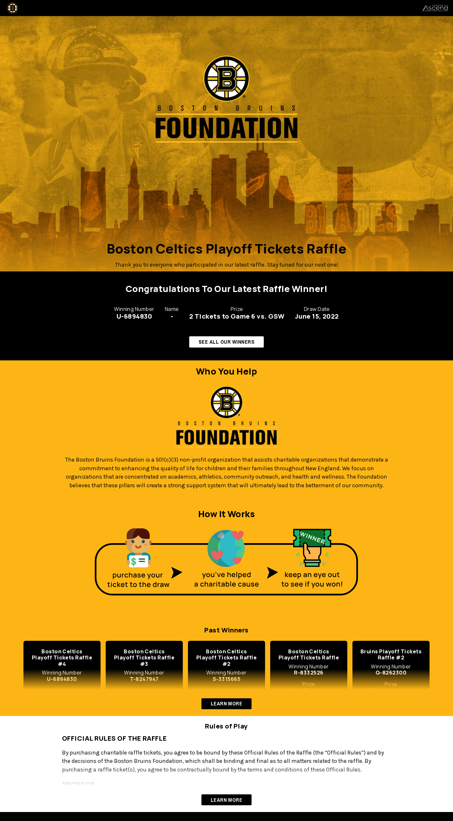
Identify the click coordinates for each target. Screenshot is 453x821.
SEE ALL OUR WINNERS (226, 342)
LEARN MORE (227, 704)
